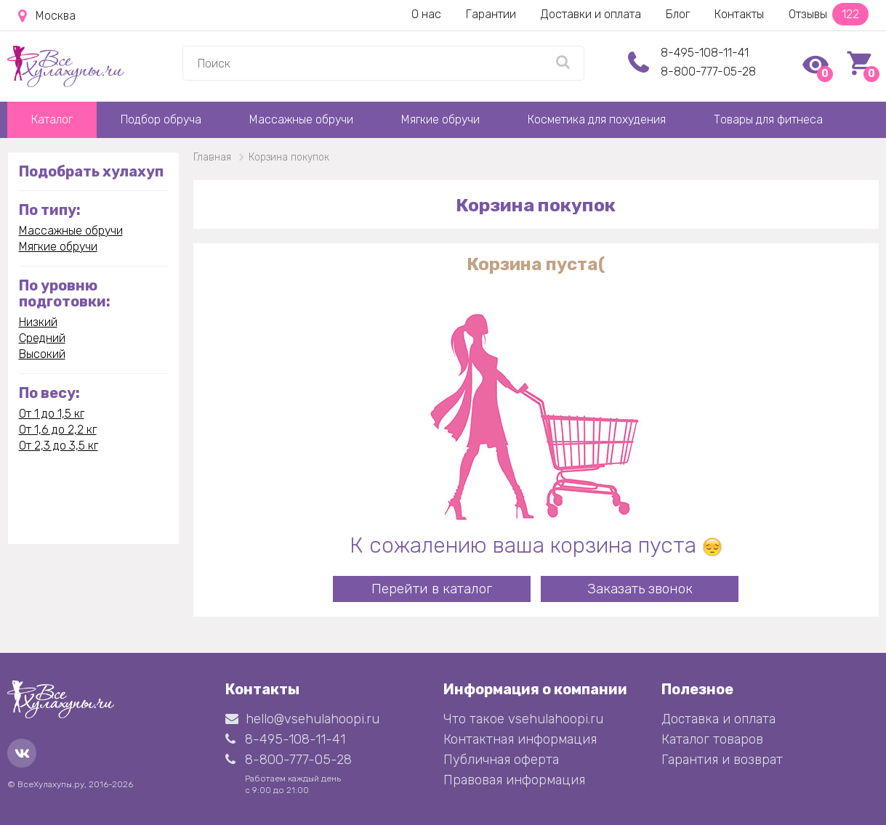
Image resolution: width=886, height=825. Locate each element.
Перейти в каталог (431, 588)
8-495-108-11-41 (705, 53)
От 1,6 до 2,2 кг (58, 429)
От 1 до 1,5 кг (51, 413)
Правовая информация (514, 780)
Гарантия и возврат (722, 759)
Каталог (52, 119)
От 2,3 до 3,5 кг (58, 445)
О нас (426, 14)
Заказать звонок (640, 588)
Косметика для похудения (597, 119)
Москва (47, 16)
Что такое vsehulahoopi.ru (523, 719)
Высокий (42, 354)
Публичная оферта (501, 759)
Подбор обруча (161, 119)
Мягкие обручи (440, 119)
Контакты (739, 14)
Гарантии (491, 14)
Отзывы (829, 14)
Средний (42, 338)
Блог (678, 14)
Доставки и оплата (591, 14)
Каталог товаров (712, 739)
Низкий (38, 322)
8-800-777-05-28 (708, 71)
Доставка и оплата (718, 719)
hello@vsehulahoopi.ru (302, 719)
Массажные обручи (301, 119)
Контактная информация (520, 739)
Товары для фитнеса (768, 119)
